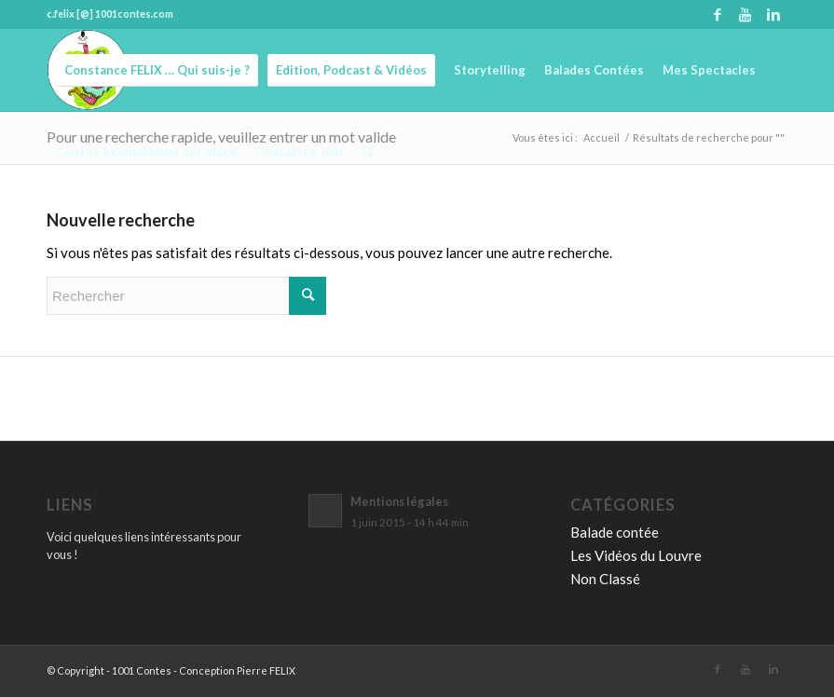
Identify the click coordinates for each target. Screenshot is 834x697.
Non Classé (605, 578)
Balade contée (614, 532)
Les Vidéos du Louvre (636, 555)
